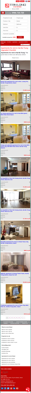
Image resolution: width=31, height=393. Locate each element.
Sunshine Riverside (5, 351)
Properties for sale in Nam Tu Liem (9, 342)
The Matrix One (5, 349)
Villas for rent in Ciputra (6, 329)
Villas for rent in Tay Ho (6, 331)
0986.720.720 (18, 13)
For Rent (9, 41)
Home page (3, 41)
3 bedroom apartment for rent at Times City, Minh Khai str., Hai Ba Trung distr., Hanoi (14, 306)
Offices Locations (14, 323)
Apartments (14, 41)
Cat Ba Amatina (5, 347)
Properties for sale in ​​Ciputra (7, 338)
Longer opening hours (21, 321)
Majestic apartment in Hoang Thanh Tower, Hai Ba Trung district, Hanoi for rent (15, 274)
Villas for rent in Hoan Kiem (7, 333)
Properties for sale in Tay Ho (7, 340)
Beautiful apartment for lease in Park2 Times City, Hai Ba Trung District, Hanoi (15, 242)
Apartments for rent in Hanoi (8, 356)
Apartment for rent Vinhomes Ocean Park (10, 364)
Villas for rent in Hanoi (6, 327)
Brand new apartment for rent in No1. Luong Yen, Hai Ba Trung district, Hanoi (14, 82)
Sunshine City (4, 353)
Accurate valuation (8, 321)
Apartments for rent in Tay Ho (8, 360)
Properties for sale (5, 336)
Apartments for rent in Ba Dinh (8, 362)
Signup (22, 1)
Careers (5, 323)
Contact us (24, 323)
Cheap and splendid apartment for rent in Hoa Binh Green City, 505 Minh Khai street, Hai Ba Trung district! (15, 146)
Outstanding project (6, 345)
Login (18, 1)
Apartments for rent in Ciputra (8, 358)
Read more (15, 58)
